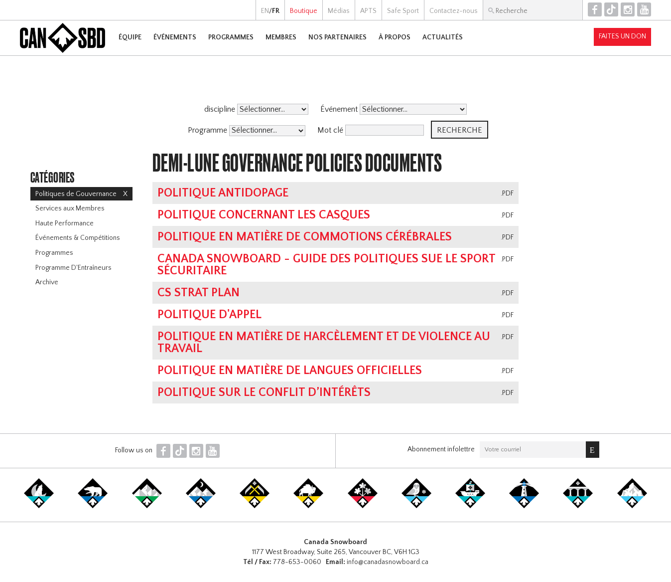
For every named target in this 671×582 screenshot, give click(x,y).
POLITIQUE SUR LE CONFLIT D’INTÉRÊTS (264, 392)
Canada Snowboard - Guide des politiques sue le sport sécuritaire (326, 264)
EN (265, 11)
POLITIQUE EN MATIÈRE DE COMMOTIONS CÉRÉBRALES (304, 236)
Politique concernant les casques (263, 214)
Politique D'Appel (209, 314)
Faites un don (622, 36)
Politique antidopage (222, 193)
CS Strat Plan (198, 292)
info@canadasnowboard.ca (387, 562)
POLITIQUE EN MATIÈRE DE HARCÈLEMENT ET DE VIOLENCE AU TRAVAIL (323, 342)
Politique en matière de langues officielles (289, 370)
